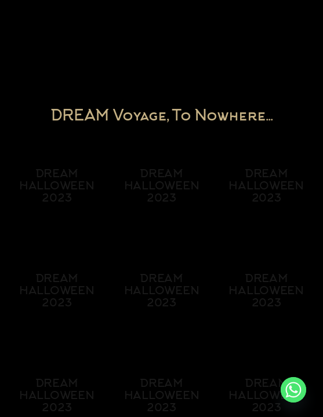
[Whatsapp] (293, 390)
